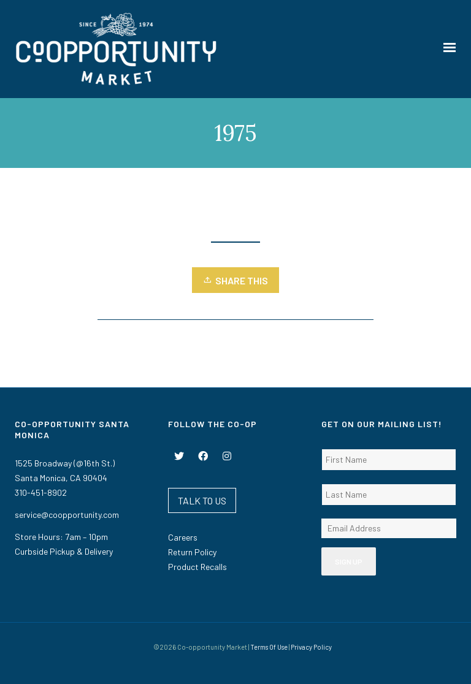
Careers (182, 537)
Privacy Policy (311, 647)
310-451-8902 (41, 492)
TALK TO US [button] (202, 500)
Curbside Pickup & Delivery (64, 551)
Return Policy (192, 552)
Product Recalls (197, 566)
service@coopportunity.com (67, 514)
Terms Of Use (269, 647)
